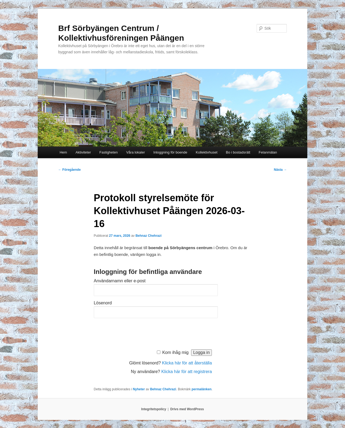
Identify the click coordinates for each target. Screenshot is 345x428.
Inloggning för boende (170, 152)
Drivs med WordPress (187, 409)
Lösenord (103, 303)
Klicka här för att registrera (186, 371)
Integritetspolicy (153, 409)
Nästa (280, 170)
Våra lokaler (135, 152)
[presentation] (135, 332)
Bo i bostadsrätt (238, 152)
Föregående (69, 170)
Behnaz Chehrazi (149, 236)
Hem (63, 152)
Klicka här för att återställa (187, 363)
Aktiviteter (83, 152)
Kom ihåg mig (175, 352)
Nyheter (139, 389)
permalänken (202, 389)
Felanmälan (268, 152)
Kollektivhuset (206, 152)
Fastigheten (108, 152)
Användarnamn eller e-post (120, 281)
